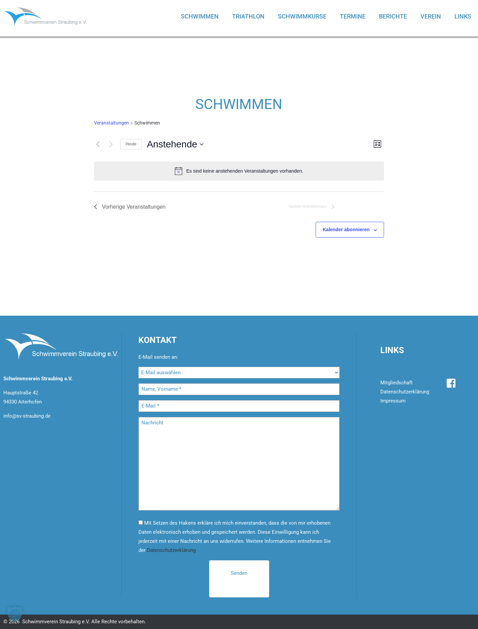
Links (462, 16)
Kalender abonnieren (346, 229)
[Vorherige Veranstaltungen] (98, 144)
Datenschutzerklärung (171, 550)
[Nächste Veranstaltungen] (111, 144)
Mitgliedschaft (396, 383)
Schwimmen (200, 16)
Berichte (393, 16)
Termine (352, 16)
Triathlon (248, 16)
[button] (15, 614)
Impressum (393, 401)
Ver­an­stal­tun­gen (111, 123)
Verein (430, 16)
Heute (131, 144)
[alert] (239, 171)
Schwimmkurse (302, 16)
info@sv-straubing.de (27, 416)
